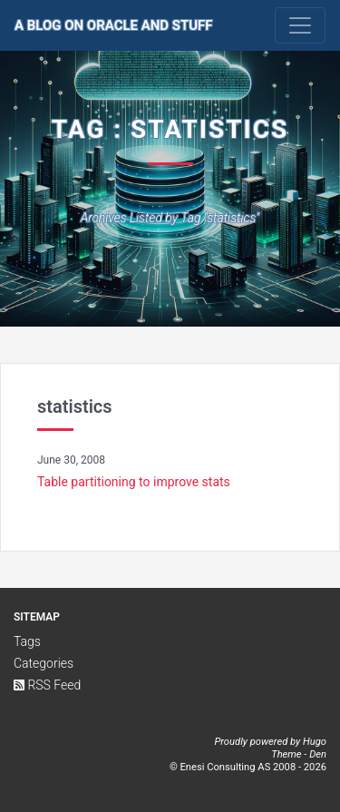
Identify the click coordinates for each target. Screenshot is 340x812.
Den (317, 754)
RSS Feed (47, 685)
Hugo (314, 742)
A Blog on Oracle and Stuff (114, 25)
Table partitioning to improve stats (133, 481)
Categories (43, 663)
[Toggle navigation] (300, 25)
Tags (27, 641)
